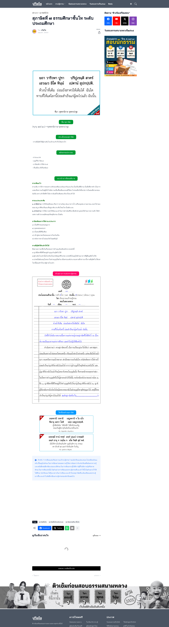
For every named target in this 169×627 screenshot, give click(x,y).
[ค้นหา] (134, 4)
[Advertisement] (66, 52)
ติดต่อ (110, 4)
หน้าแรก (49, 4)
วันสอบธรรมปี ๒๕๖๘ (97, 4)
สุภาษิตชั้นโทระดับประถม (56, 522)
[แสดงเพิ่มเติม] (77, 528)
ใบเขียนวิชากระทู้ (92, 622)
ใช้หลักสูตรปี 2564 (129, 622)
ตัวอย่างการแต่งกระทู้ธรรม (66, 274)
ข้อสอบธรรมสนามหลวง (77, 4)
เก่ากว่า (96, 576)
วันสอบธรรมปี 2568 (113, 622)
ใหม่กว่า (36, 576)
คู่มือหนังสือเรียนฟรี (75, 626)
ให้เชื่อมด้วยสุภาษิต (66, 412)
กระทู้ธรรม (59, 4)
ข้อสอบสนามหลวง (75, 622)
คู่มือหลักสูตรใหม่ (91, 626)
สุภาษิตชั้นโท (44, 13)
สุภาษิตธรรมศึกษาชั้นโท (72, 522)
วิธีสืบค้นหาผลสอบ (112, 626)
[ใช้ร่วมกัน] (98, 32)
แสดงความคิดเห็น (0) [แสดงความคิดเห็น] (66, 568)
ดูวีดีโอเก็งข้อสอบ (129, 626)
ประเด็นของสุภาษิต (66, 137)
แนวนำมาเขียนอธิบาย (66, 178)
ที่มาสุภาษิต (66, 122)
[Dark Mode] (130, 4)
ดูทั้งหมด (95, 536)
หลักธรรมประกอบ (66, 152)
